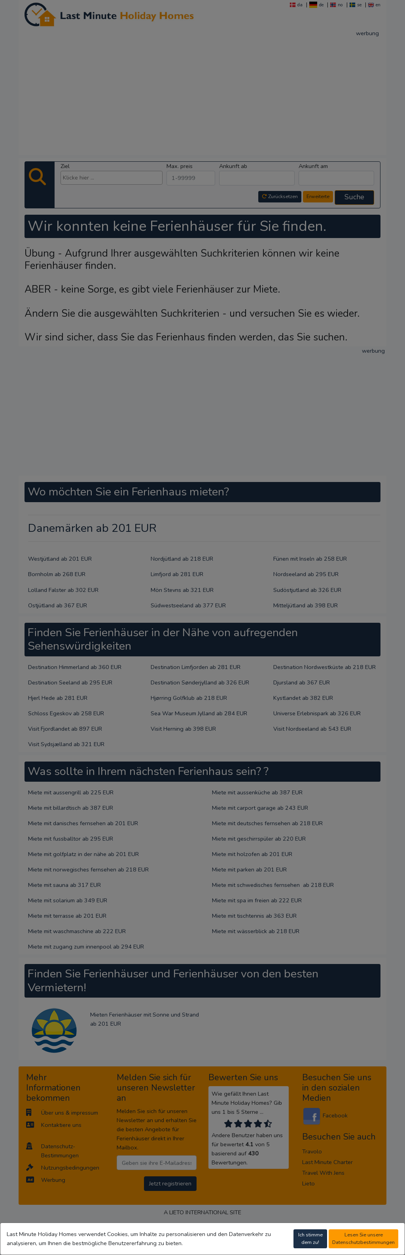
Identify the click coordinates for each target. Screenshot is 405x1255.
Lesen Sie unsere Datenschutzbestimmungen (363, 1238)
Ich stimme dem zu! (310, 1238)
